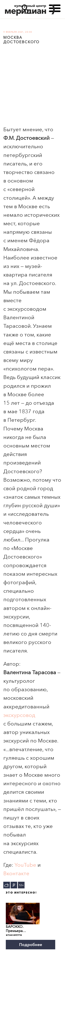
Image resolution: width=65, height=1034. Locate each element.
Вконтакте (16, 873)
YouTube (25, 865)
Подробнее (30, 944)
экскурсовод (19, 715)
